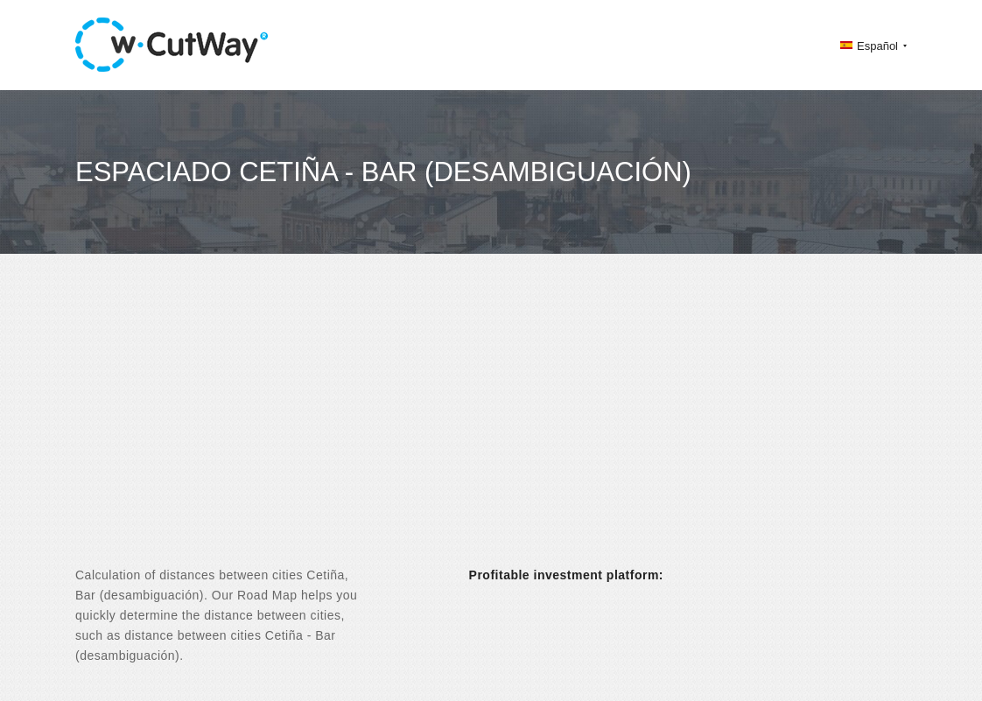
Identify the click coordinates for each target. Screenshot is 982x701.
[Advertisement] (491, 425)
